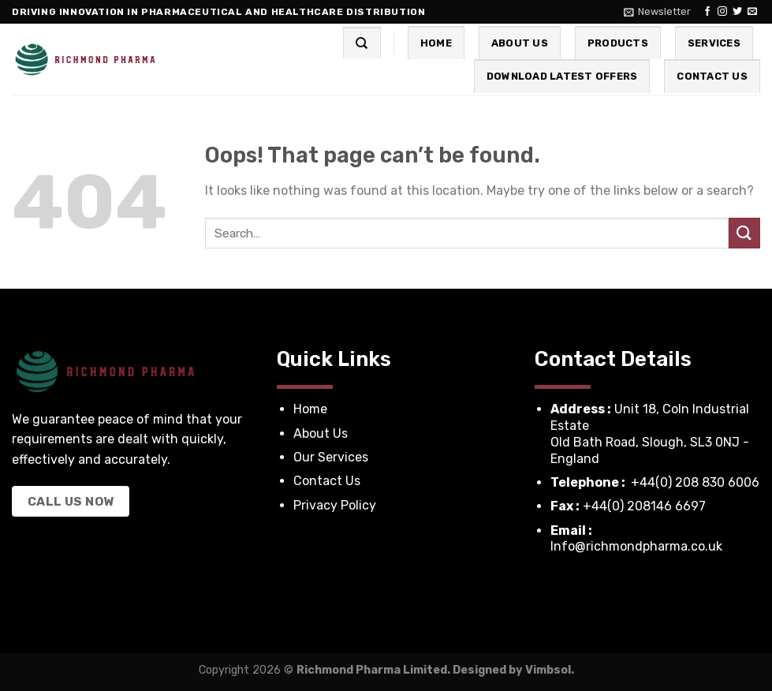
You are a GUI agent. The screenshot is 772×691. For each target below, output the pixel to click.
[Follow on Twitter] (737, 11)
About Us (519, 43)
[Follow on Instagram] (722, 11)
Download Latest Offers (562, 76)
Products (617, 43)
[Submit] (744, 233)
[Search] (361, 42)
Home (436, 43)
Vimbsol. (549, 670)
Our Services (332, 457)
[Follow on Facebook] (707, 11)
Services (714, 43)
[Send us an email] (752, 11)
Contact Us (712, 76)
